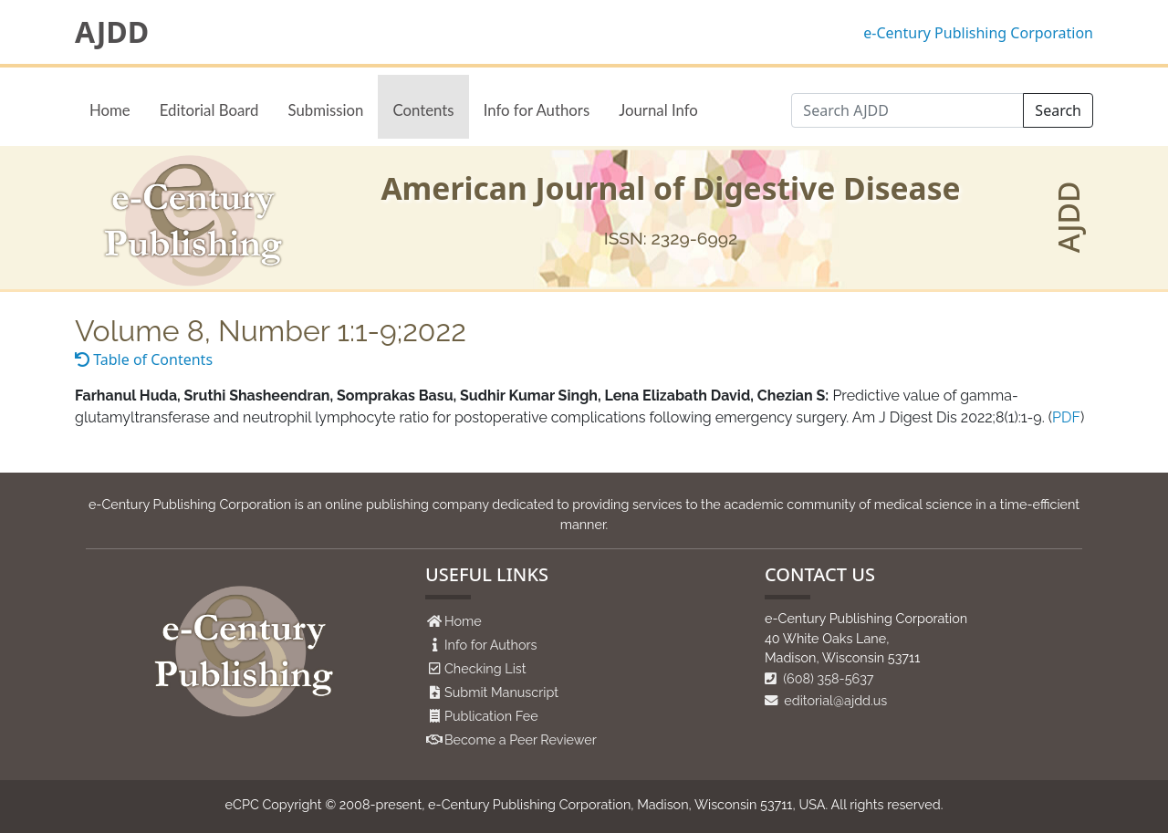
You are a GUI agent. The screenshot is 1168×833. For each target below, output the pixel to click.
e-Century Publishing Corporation (978, 33)
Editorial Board (209, 110)
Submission (325, 110)
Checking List (485, 668)
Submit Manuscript (501, 692)
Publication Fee (491, 716)
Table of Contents (144, 359)
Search (1058, 110)
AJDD (112, 32)
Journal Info (658, 110)
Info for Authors (537, 110)
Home (109, 110)
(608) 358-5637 (819, 678)
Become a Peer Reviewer (520, 739)
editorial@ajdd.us (826, 700)
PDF (1066, 417)
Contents (423, 110)
